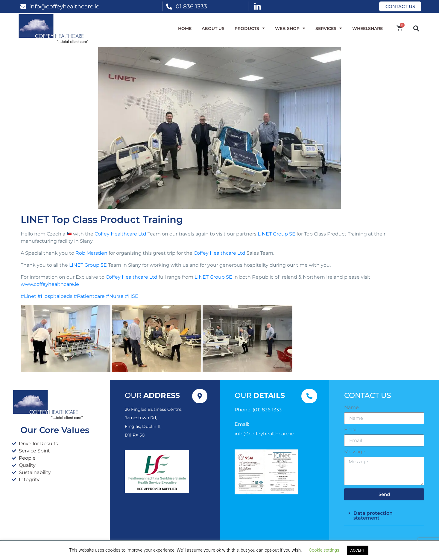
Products (250, 28)
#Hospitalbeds (54, 296)
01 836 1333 (191, 6)
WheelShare (367, 28)
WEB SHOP (290, 28)
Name (351, 407)
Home (185, 28)
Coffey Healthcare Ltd (120, 234)
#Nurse (115, 296)
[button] (416, 28)
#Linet (28, 296)
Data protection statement (373, 515)
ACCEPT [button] (357, 550)
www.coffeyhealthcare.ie (50, 284)
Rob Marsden (91, 253)
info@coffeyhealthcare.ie (64, 6)
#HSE (131, 296)
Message (354, 451)
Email (351, 429)
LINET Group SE (276, 234)
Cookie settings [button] (324, 550)
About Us (213, 28)
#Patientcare (89, 296)
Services (328, 28)
